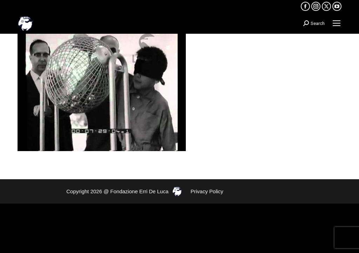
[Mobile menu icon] (336, 23)
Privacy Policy (207, 191)
